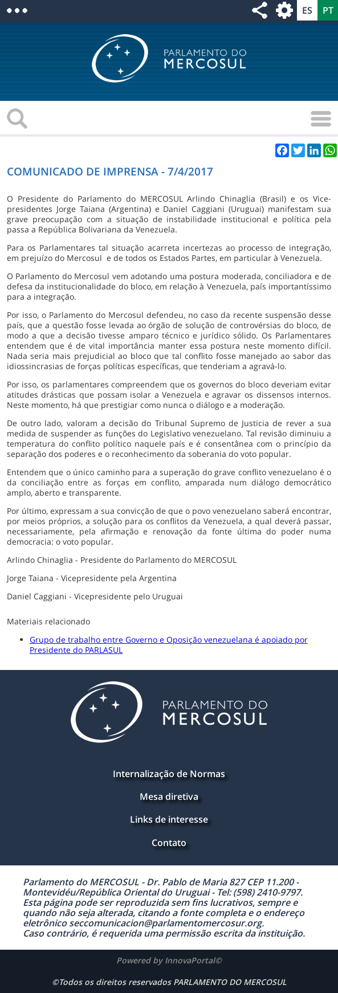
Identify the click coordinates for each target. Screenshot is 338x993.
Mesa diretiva (169, 796)
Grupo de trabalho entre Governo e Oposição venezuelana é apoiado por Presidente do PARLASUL (169, 644)
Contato (169, 842)
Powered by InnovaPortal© (169, 960)
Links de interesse (169, 819)
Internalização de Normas (169, 773)
